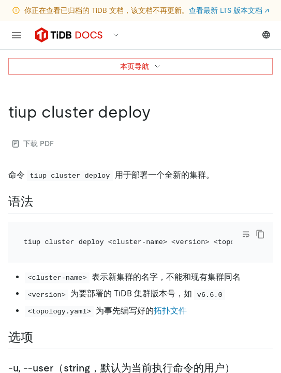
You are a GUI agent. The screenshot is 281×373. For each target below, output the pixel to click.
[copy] (260, 234)
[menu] (16, 35)
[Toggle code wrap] (246, 234)
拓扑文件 (170, 310)
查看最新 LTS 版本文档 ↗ (229, 10)
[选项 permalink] (41, 337)
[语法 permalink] (41, 201)
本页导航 (140, 66)
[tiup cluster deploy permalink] (159, 112)
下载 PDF (33, 143)
